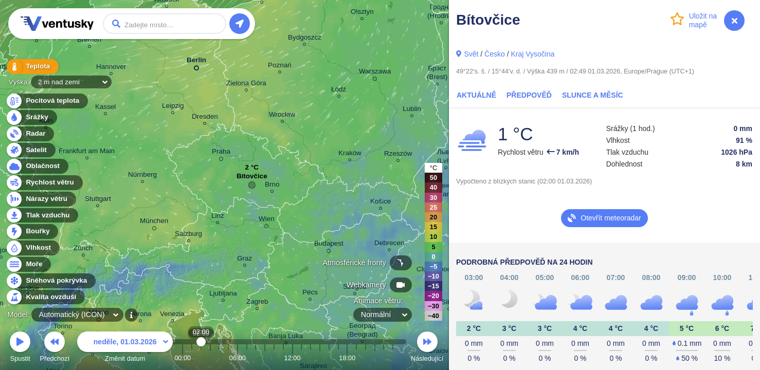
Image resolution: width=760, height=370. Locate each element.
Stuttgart (98, 200)
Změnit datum (125, 348)
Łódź (338, 90)
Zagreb (257, 303)
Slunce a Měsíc (592, 95)
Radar (30, 133)
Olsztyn (362, 13)
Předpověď (529, 95)
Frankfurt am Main (87, 152)
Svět (471, 54)
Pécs (310, 293)
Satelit (30, 150)
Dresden (205, 118)
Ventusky (55, 23)
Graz (244, 259)
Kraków (349, 154)
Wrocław (282, 115)
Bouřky (32, 231)
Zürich (83, 249)
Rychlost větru (44, 182)
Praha (221, 153)
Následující (427, 348)
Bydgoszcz (304, 38)
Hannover (111, 68)
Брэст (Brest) (437, 74)
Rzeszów (398, 155)
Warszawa (375, 73)
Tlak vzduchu (42, 215)
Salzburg (188, 235)
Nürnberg (142, 176)
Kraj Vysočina (532, 54)
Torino (63, 327)
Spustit (20, 348)
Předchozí (55, 348)
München (154, 222)
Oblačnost (37, 166)
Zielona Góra (246, 84)
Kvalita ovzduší (45, 297)
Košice (380, 202)
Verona (141, 315)
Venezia (172, 315)
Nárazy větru (40, 199)
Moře (28, 264)
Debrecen (389, 244)
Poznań (280, 66)
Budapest (328, 245)
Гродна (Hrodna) (441, 13)
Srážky (31, 117)
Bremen (89, 40)
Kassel (105, 108)
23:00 (393, 358)
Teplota (32, 66)
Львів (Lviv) (445, 158)
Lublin (412, 110)
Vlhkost (32, 247)
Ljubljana (223, 294)
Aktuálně (476, 95)
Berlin (196, 62)
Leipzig (173, 107)
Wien (267, 220)
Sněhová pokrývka (50, 280)
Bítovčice (252, 178)
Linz (217, 217)
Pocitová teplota (46, 101)
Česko (494, 54)
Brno (272, 185)
